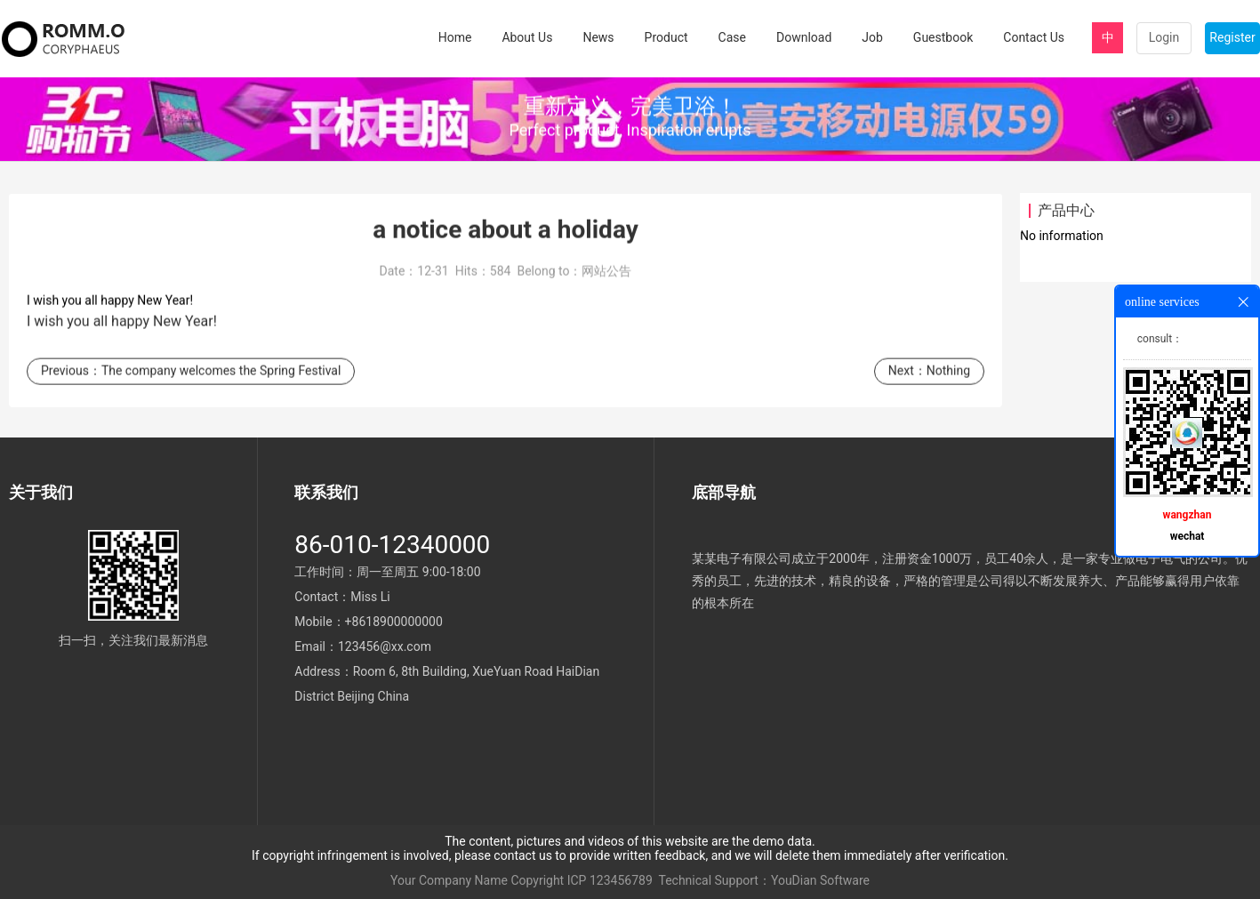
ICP (577, 880)
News (598, 37)
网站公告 (606, 277)
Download (803, 37)
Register (1232, 37)
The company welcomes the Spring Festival (221, 377)
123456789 (621, 880)
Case (732, 37)
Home (455, 37)
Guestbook (943, 37)
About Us (527, 37)
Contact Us (1033, 37)
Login (1164, 37)
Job (872, 37)
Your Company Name (449, 880)
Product (666, 37)
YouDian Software (820, 880)
